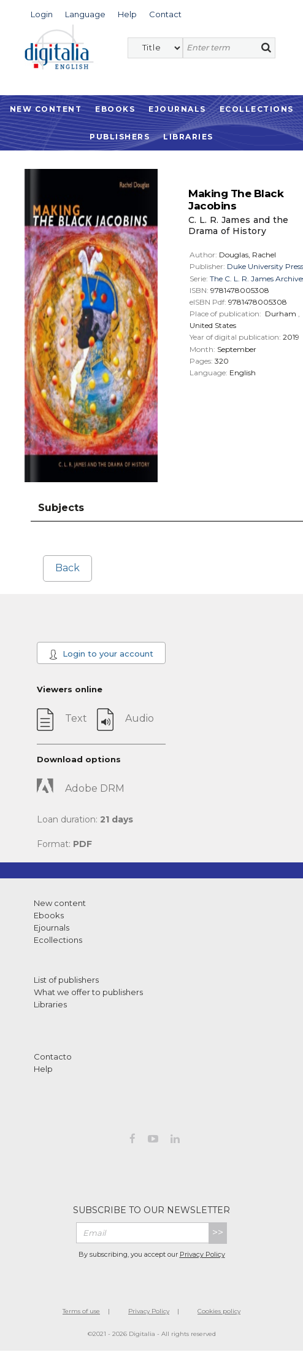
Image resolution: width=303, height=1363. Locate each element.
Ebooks (115, 109)
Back (67, 568)
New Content (46, 109)
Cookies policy (219, 1311)
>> (217, 1232)
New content (60, 903)
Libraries (188, 136)
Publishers (120, 136)
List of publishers (66, 980)
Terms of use (81, 1311)
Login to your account (101, 654)
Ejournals (177, 109)
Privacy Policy (202, 1254)
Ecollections (257, 109)
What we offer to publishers (88, 992)
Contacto (53, 1056)
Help (43, 1069)
